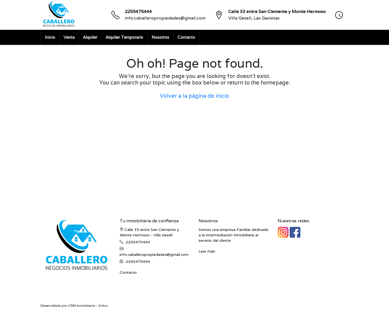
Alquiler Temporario (124, 37)
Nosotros (160, 37)
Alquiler (90, 37)
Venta (69, 37)
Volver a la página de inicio (194, 95)
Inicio (50, 37)
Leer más (207, 251)
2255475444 (138, 11)
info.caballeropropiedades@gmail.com (165, 18)
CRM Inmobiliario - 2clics (88, 305)
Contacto (186, 37)
